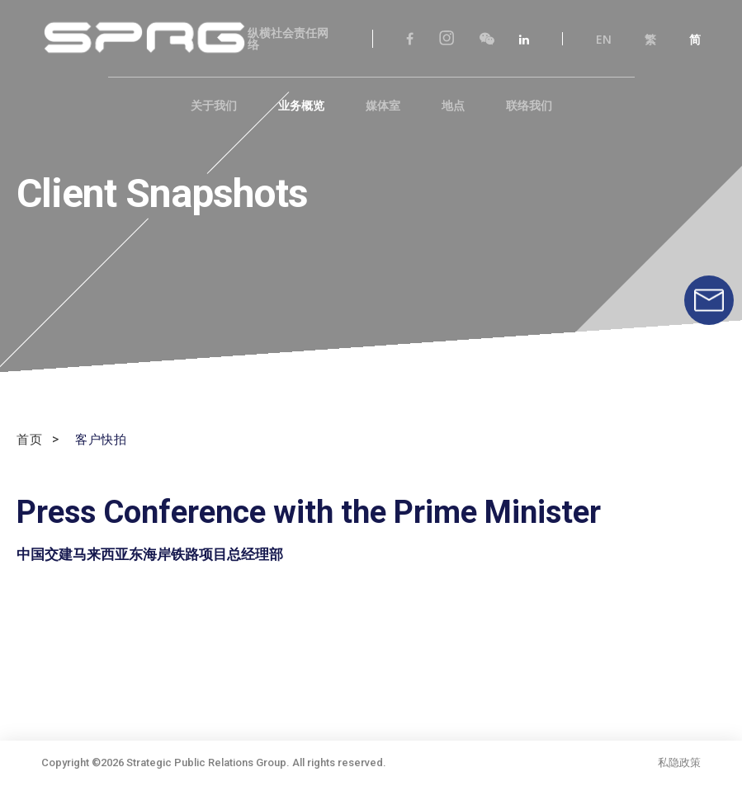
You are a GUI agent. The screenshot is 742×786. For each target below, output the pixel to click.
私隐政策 (679, 764)
